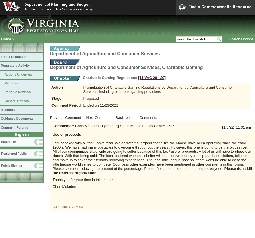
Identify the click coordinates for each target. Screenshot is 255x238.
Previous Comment (65, 117)
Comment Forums (14, 127)
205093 (77, 206)
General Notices (17, 101)
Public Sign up (11, 165)
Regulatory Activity (15, 65)
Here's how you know (71, 9)
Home (6, 39)
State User (8, 141)
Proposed (91, 98)
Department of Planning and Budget (56, 4)
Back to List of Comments (136, 117)
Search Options (241, 39)
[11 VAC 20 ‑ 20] (152, 78)
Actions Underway (18, 74)
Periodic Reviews (18, 92)
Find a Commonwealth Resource (215, 7)
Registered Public (14, 153)
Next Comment (98, 117)
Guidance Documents (17, 118)
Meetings (8, 109)
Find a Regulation (14, 56)
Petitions (11, 83)
